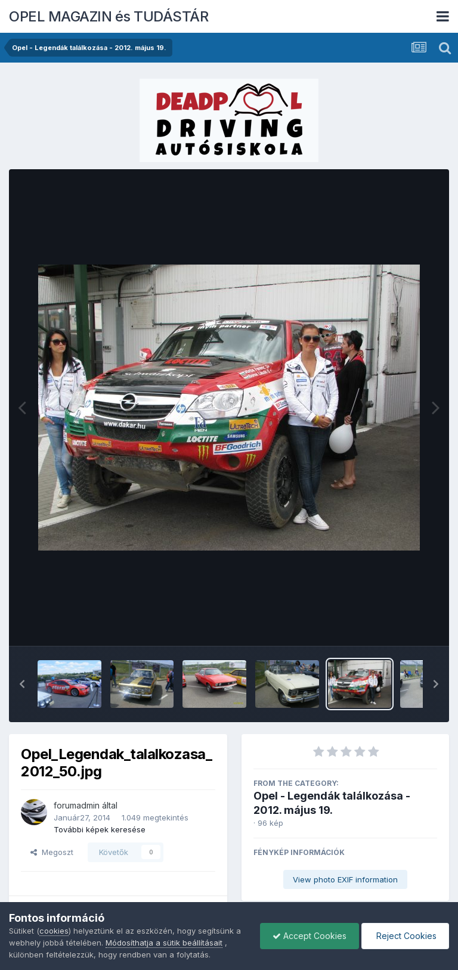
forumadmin (77, 805)
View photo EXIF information (345, 879)
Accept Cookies (309, 936)
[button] (22, 684)
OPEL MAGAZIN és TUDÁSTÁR (108, 16)
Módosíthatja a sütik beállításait (164, 942)
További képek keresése (100, 829)
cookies (54, 930)
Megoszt (51, 852)
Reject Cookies (405, 936)
